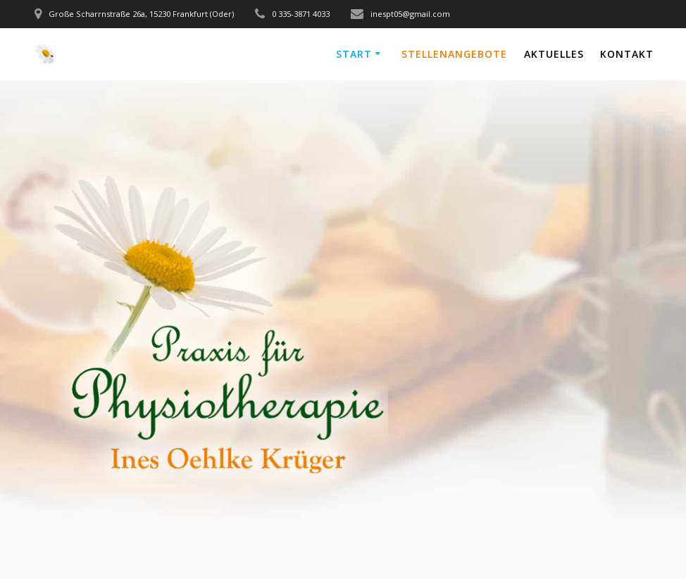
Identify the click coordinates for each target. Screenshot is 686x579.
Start (354, 54)
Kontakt (627, 54)
